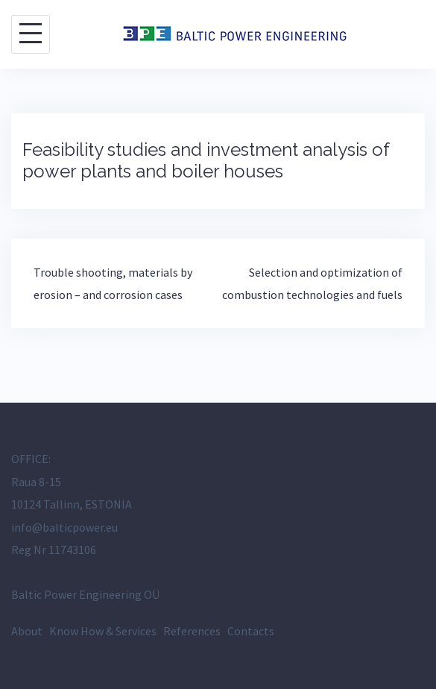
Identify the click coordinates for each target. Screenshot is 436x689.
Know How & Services (103, 630)
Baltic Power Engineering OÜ (85, 594)
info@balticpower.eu (64, 527)
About (26, 630)
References (192, 630)
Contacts (250, 630)
